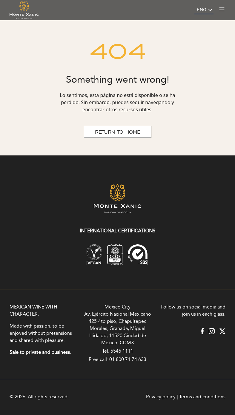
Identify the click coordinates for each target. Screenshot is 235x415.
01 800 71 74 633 (127, 359)
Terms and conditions (202, 397)
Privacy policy (161, 397)
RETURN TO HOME (117, 132)
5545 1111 (121, 351)
